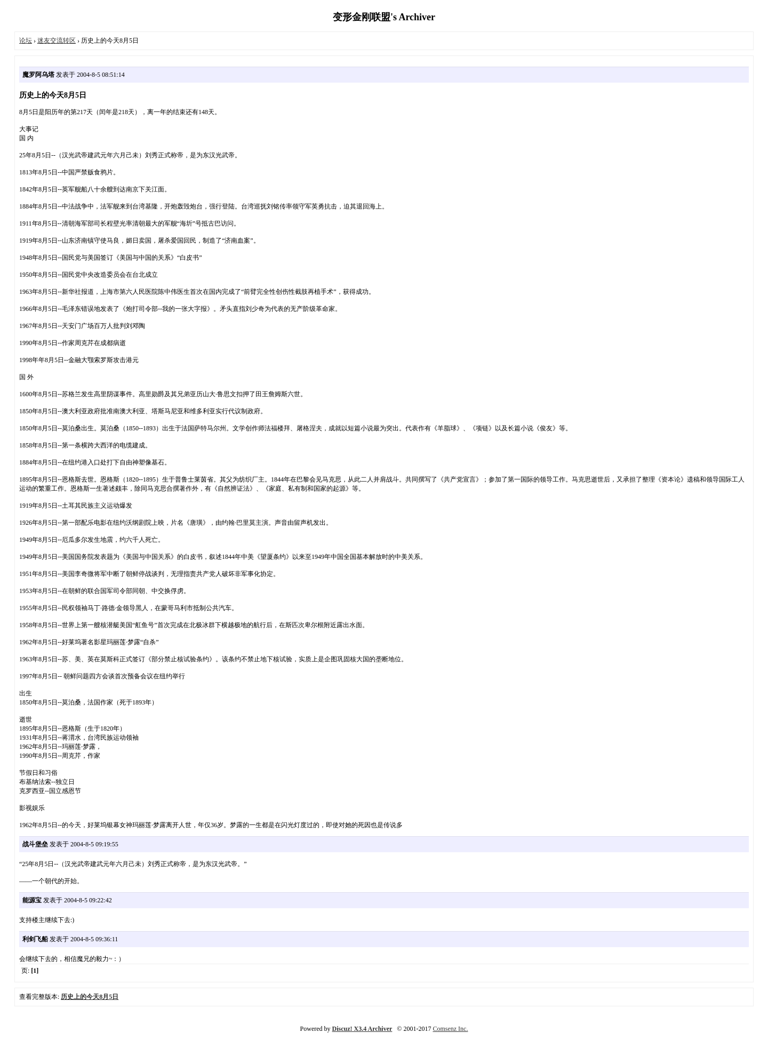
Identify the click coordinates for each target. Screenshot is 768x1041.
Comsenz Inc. (450, 1028)
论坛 (25, 40)
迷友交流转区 (56, 40)
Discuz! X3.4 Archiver (362, 1028)
